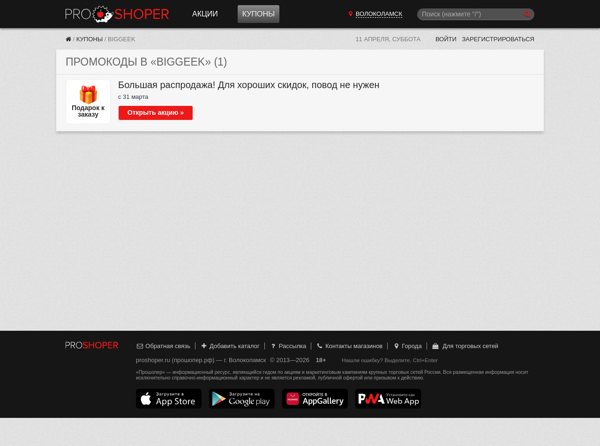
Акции (205, 14)
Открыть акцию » (156, 112)
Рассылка (287, 345)
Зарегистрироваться (498, 39)
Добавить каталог (230, 345)
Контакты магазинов (349, 345)
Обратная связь (163, 345)
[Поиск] (475, 14)
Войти (446, 39)
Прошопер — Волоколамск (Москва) (117, 14)
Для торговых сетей (464, 345)
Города (407, 345)
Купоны (258, 14)
